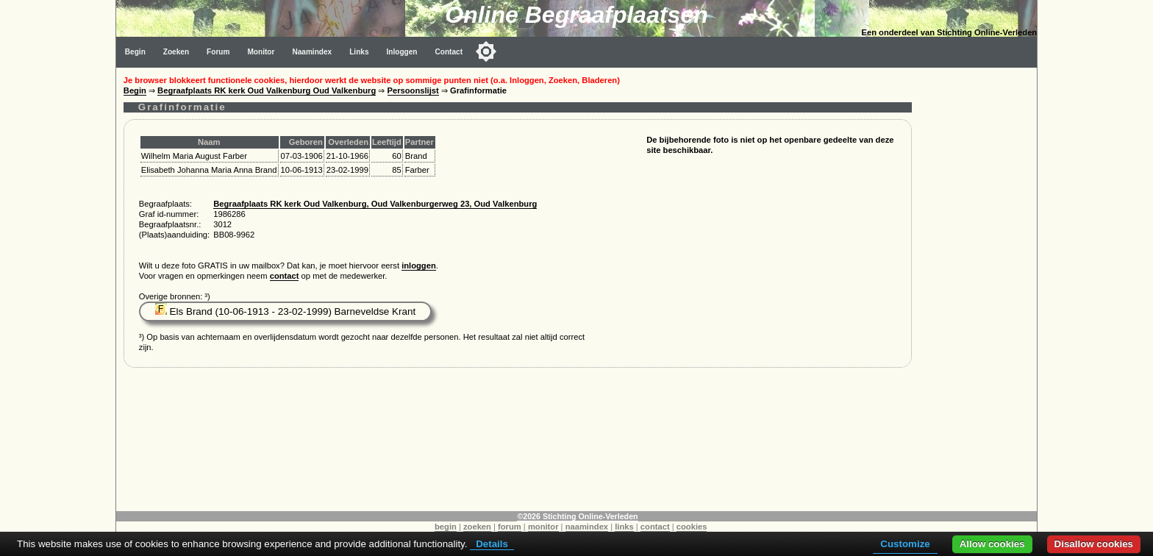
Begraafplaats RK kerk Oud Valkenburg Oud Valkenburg (266, 90)
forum (509, 526)
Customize (904, 543)
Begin (135, 52)
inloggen (418, 265)
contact (284, 275)
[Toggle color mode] (486, 51)
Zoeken (176, 52)
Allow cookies (992, 543)
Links (358, 52)
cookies (692, 526)
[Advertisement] (978, 288)
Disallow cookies (1093, 543)
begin (446, 526)
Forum (218, 52)
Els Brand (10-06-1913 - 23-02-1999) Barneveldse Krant (285, 311)
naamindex (586, 526)
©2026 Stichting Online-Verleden (577, 516)
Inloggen (402, 52)
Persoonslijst (413, 90)
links (624, 526)
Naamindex (312, 52)
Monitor (260, 52)
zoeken (477, 526)
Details (492, 543)
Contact (449, 52)
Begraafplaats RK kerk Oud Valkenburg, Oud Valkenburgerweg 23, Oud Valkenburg (375, 203)
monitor (543, 526)
